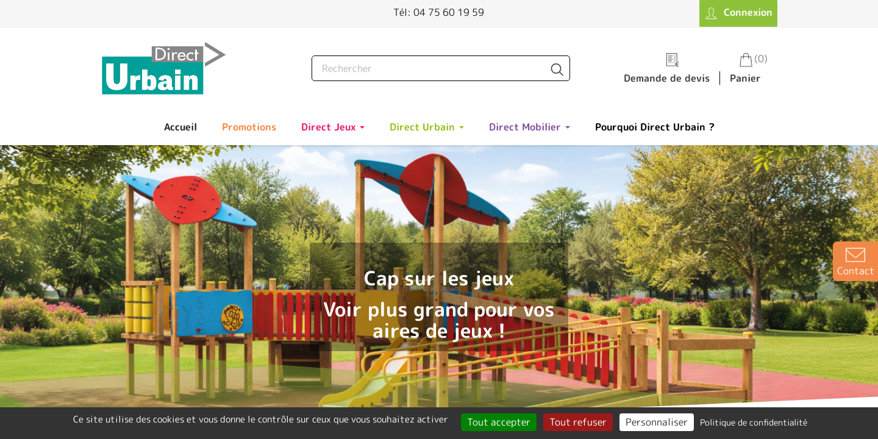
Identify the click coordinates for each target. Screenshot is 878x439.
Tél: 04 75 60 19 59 (438, 12)
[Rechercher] (441, 68)
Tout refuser (578, 422)
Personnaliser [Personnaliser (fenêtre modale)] (657, 422)
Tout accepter (498, 422)
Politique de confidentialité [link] (753, 422)
